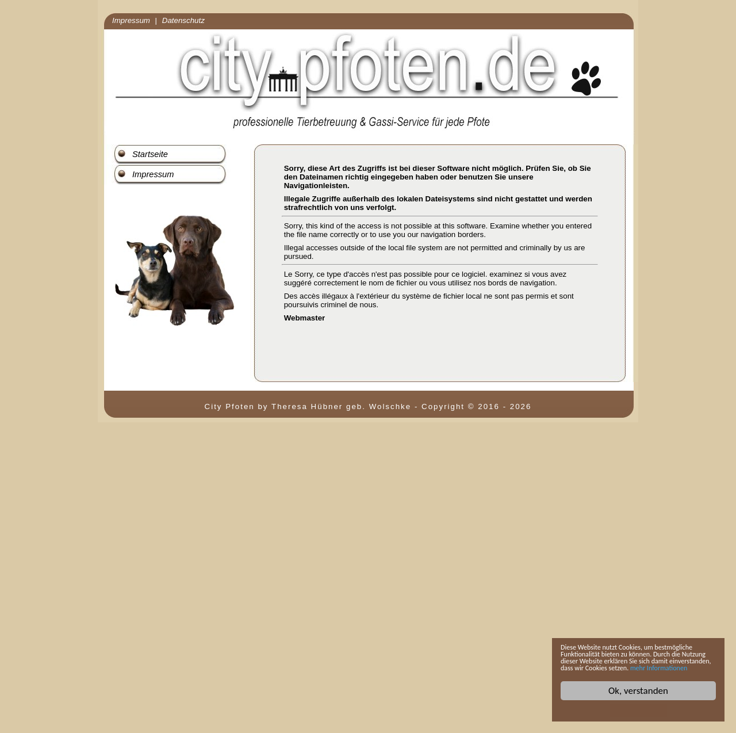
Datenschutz (183, 20)
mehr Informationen (631, 667)
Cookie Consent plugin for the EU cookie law (638, 710)
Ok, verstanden (638, 691)
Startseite (150, 154)
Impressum (131, 20)
